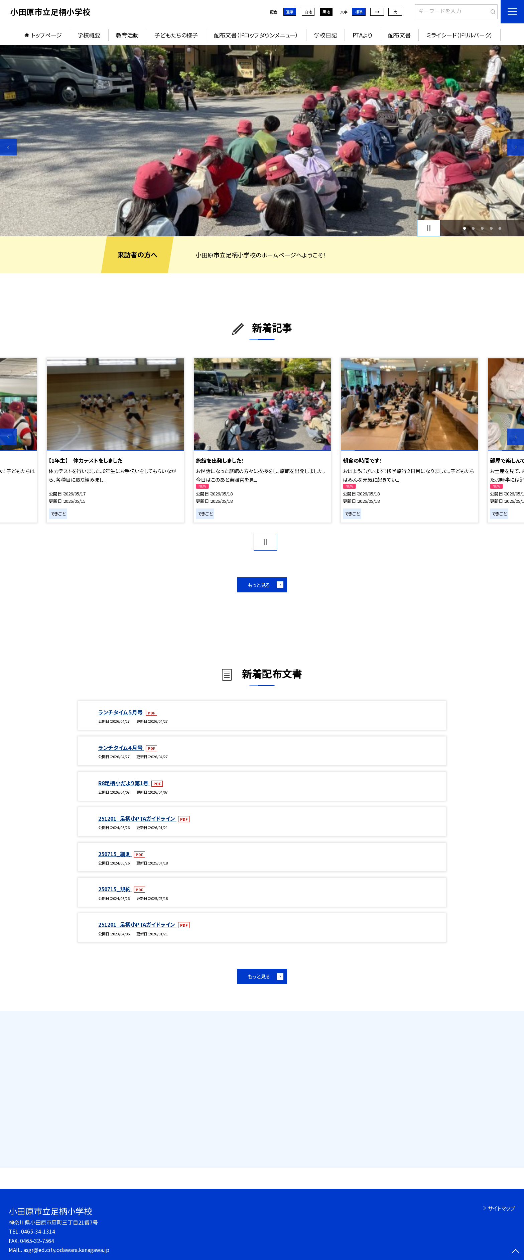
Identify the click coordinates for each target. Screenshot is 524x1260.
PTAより (362, 35)
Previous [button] (8, 147)
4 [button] (491, 228)
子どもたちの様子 (176, 35)
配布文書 (399, 35)
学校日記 (325, 35)
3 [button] (482, 228)
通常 (289, 11)
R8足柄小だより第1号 (124, 783)
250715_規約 (115, 889)
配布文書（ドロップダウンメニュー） (256, 35)
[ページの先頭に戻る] (515, 1251)
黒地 (326, 11)
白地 (308, 11)
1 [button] (464, 228)
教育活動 (127, 35)
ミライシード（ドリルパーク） (459, 35)
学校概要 (89, 35)
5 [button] (500, 228)
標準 (359, 11)
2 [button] (473, 228)
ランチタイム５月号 (121, 712)
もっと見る (259, 584)
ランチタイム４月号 (121, 747)
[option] (262, 140)
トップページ (46, 35)
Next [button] (515, 147)
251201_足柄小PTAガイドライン (137, 818)
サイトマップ (501, 1208)
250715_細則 (115, 854)
